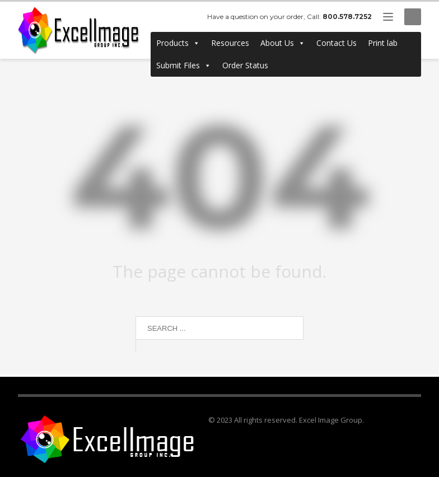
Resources (230, 43)
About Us (282, 43)
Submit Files (183, 65)
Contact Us (336, 43)
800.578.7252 (347, 16)
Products (178, 43)
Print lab (383, 43)
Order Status (245, 65)
